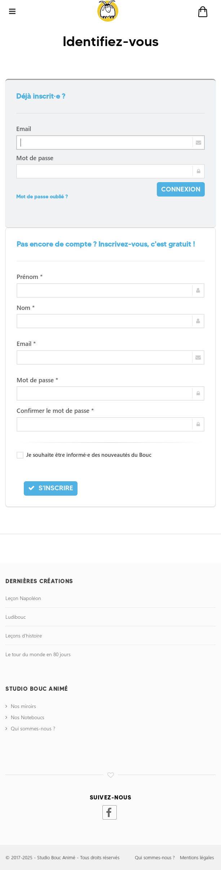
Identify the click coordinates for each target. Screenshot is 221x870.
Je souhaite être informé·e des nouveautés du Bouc (84, 454)
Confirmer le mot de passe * (55, 410)
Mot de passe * (37, 380)
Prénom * (30, 276)
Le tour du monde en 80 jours (38, 654)
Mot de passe (34, 158)
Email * (26, 343)
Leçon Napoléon (23, 598)
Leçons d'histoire (23, 635)
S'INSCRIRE (50, 488)
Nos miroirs (23, 706)
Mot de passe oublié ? (42, 196)
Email (23, 128)
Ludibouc (15, 616)
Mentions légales (197, 857)
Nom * (26, 307)
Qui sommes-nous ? (33, 728)
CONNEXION (180, 189)
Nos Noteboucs (27, 717)
